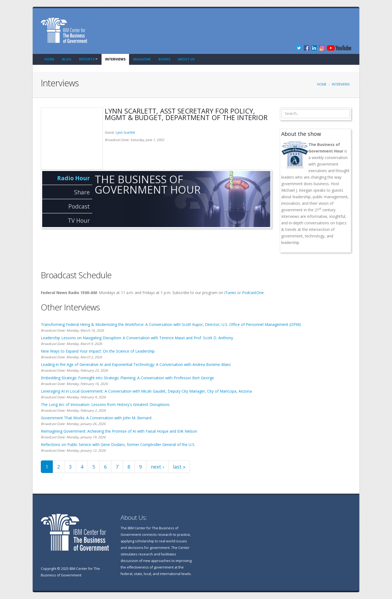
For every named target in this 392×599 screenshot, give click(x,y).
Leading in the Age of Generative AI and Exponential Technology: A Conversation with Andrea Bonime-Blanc (136, 364)
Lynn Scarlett (125, 132)
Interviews (115, 59)
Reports (86, 59)
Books (164, 59)
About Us (186, 59)
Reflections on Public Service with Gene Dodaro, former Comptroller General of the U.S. (118, 444)
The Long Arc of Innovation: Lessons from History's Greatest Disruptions (105, 404)
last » (179, 466)
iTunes (230, 292)
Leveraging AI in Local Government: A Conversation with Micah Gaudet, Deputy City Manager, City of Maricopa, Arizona (146, 391)
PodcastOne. (253, 292)
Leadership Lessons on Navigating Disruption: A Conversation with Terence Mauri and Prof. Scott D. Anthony (137, 337)
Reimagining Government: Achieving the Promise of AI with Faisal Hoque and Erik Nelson (119, 431)
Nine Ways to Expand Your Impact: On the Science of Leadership (98, 351)
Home (49, 59)
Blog (66, 59)
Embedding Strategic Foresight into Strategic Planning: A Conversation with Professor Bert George (127, 377)
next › (157, 466)
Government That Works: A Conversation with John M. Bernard (96, 417)
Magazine (142, 59)
